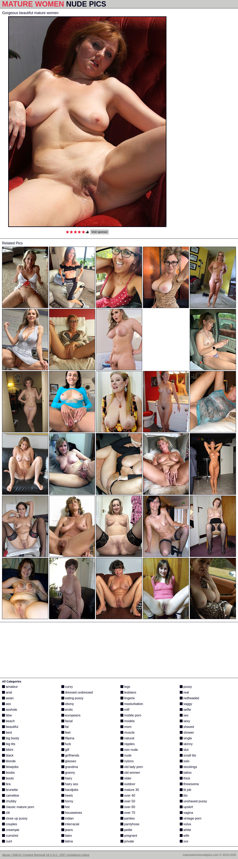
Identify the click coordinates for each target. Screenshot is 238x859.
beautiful (10, 727)
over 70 (127, 812)
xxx (184, 841)
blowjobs (10, 767)
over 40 (127, 795)
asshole (9, 709)
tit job (185, 790)
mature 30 (129, 790)
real (184, 692)
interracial (70, 824)
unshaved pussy (193, 801)
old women (130, 772)
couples (9, 824)
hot (65, 807)
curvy (67, 686)
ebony (67, 704)
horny (67, 801)
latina (67, 841)
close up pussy (14, 818)
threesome (189, 784)
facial (67, 721)
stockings (188, 767)
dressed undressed (77, 692)
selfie (185, 709)
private (127, 841)
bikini (7, 749)
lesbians (128, 692)
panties (127, 818)
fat (65, 727)
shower (187, 732)
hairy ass (69, 784)
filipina (67, 738)
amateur (10, 686)
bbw (7, 715)
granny (68, 772)
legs (125, 686)
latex (66, 835)
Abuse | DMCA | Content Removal (23, 855)
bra (6, 784)
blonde (9, 761)
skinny (186, 744)
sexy (185, 721)
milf (124, 709)
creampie (10, 830)
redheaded (189, 698)
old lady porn (131, 767)
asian (8, 698)
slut (184, 749)
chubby (9, 801)
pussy (186, 686)
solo (185, 761)
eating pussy (72, 698)
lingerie (127, 698)
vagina (186, 812)
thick (185, 778)
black (7, 755)
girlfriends (70, 755)
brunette (10, 790)
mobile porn (130, 715)
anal (7, 692)
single (186, 738)
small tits (188, 755)
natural (127, 738)
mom (125, 727)
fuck (66, 744)
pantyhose (129, 824)
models (127, 721)
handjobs (69, 790)
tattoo (186, 772)
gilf (65, 749)
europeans (71, 715)
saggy (186, 704)
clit (6, 812)
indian (67, 818)
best (7, 732)
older (125, 778)
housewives (71, 812)
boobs (8, 772)
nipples (127, 744)
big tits (8, 744)
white (185, 830)
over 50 (127, 801)
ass (6, 704)
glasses (68, 761)
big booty (10, 738)
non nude (129, 749)
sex (184, 715)
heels (67, 795)
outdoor (127, 784)
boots (8, 778)
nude (125, 755)
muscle (127, 732)
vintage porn (191, 818)
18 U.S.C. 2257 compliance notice (67, 855)
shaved (187, 727)
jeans (67, 830)
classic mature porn (18, 807)
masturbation (131, 704)
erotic (67, 709)
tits (184, 795)
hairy (66, 778)
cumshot (10, 835)
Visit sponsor (99, 232)
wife (184, 835)
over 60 (127, 807)
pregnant (128, 835)
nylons (127, 761)
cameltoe (10, 795)
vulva (185, 824)
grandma (69, 767)
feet (66, 732)
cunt (7, 841)
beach (8, 721)
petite (126, 830)
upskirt (186, 807)
